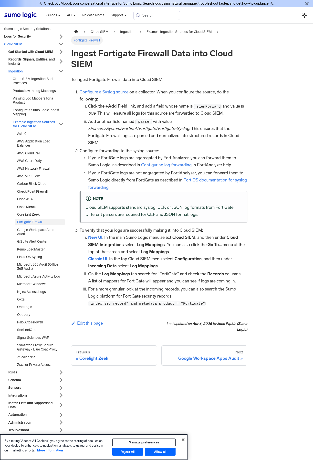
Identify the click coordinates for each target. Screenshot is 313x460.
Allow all (160, 452)
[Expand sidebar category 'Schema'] (61, 380)
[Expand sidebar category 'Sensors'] (61, 387)
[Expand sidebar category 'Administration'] (61, 422)
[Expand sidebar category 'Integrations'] (61, 395)
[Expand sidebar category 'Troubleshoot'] (61, 430)
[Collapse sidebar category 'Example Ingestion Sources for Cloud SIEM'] (61, 124)
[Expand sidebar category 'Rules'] (61, 372)
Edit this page (87, 323)
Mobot (66, 3)
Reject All (128, 452)
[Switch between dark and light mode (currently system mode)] (304, 15)
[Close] (307, 3)
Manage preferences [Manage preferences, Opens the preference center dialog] (144, 442)
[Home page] (76, 32)
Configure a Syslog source (104, 92)
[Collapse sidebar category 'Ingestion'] (61, 71)
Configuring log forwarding (166, 165)
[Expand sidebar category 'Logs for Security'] (61, 36)
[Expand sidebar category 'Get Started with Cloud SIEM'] (61, 52)
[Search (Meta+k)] (156, 15)
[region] (94, 447)
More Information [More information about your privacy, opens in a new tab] (50, 450)
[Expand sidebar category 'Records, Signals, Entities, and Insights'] (61, 61)
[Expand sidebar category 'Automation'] (61, 414)
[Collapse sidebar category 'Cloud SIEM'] (61, 44)
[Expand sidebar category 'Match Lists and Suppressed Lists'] (61, 405)
